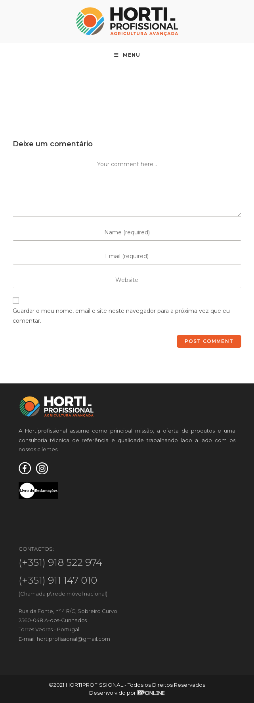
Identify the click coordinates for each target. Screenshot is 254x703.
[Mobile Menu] (127, 55)
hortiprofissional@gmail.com (73, 639)
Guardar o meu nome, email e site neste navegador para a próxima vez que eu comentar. (121, 315)
